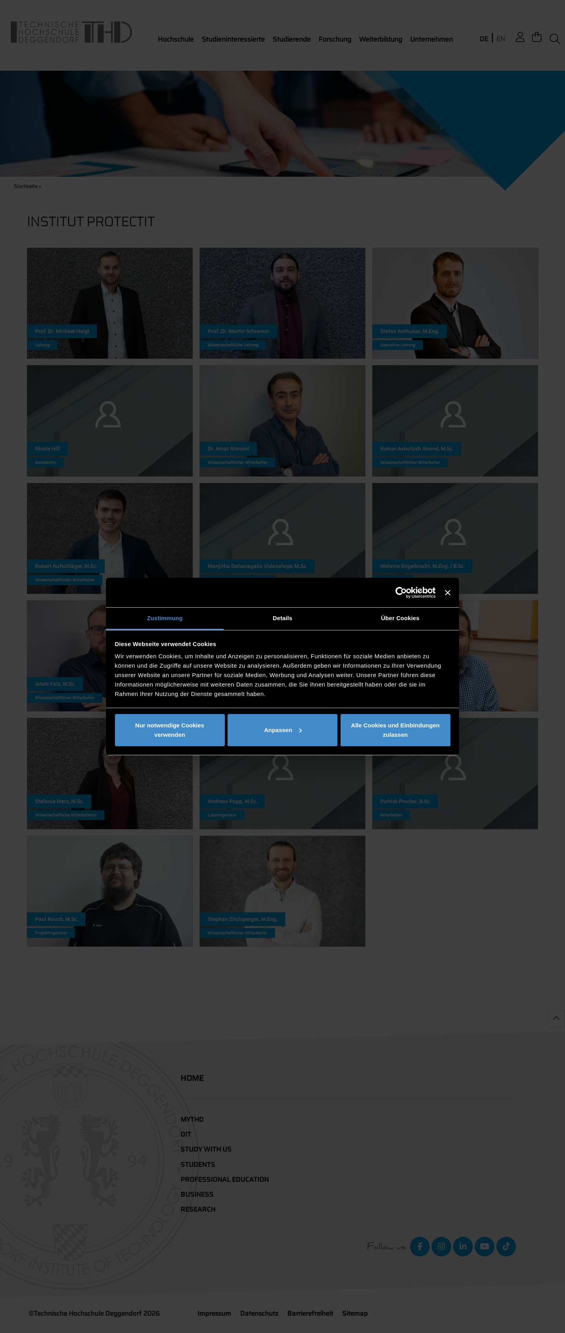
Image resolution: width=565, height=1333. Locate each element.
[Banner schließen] (447, 592)
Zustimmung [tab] (165, 618)
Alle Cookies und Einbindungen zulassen (395, 730)
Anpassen (283, 730)
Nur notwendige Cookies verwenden (169, 730)
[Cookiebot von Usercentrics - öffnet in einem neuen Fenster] (401, 593)
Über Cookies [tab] (400, 618)
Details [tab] (282, 618)
